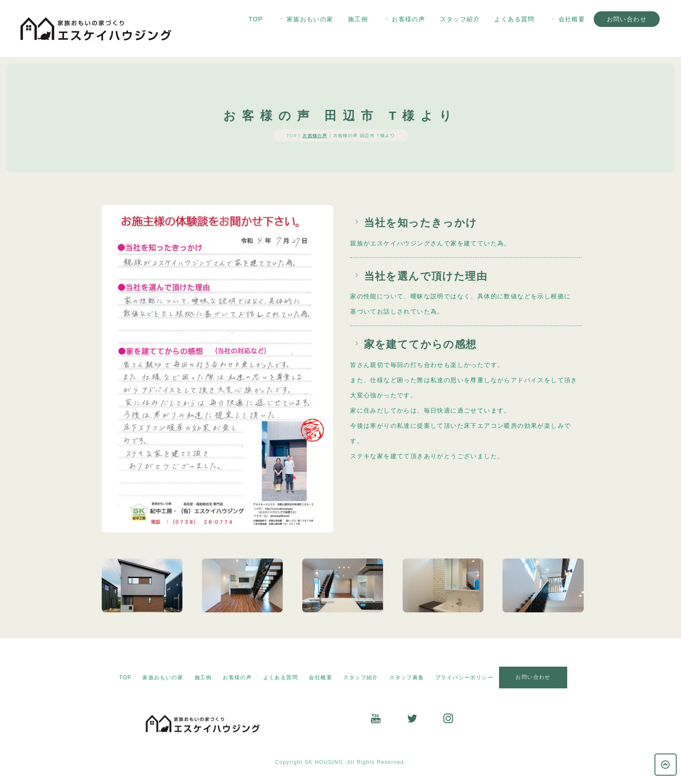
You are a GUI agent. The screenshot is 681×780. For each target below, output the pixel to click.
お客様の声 (404, 19)
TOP (255, 19)
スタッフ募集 (406, 677)
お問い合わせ (627, 19)
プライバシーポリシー (464, 677)
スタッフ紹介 (460, 19)
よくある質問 (514, 19)
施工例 (358, 19)
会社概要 (567, 19)
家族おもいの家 (305, 19)
